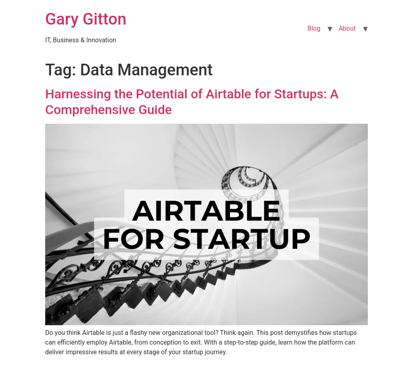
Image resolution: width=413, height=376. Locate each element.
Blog (313, 28)
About (347, 28)
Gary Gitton (85, 19)
